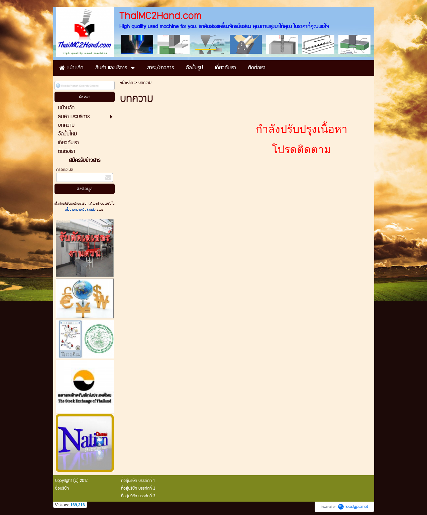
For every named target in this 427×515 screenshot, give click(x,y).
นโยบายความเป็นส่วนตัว (81, 209)
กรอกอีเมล (64, 169)
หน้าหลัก (126, 82)
